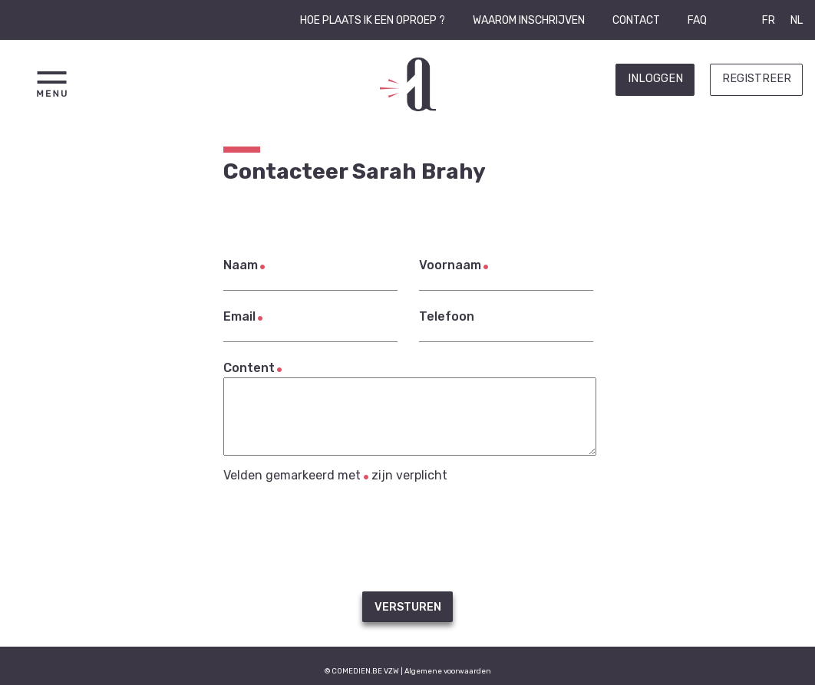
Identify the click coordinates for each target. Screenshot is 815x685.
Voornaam (450, 265)
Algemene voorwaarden (447, 671)
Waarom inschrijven (529, 20)
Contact (636, 20)
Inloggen (655, 78)
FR (768, 20)
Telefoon (446, 316)
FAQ (697, 20)
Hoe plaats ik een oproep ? (372, 20)
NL (796, 20)
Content (249, 368)
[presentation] (407, 537)
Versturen (408, 607)
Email (239, 316)
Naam (240, 265)
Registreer (756, 78)
